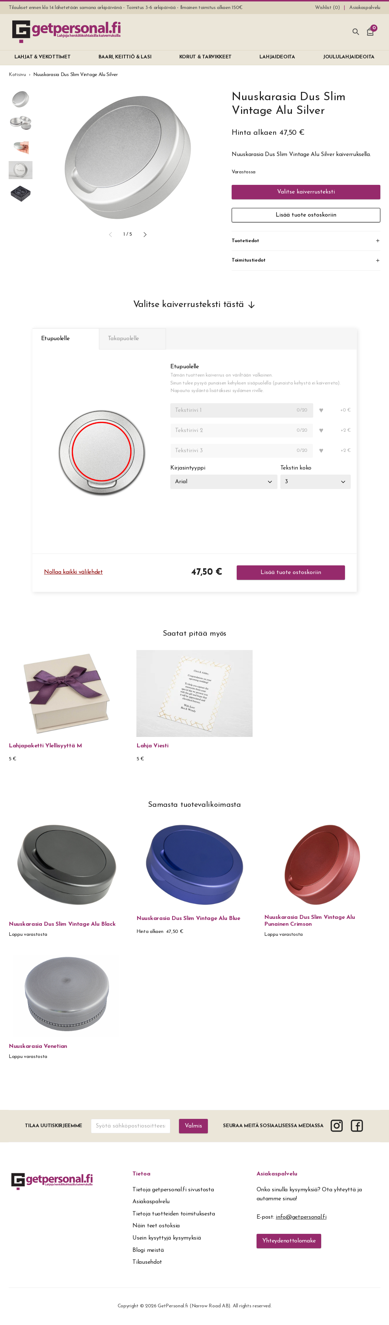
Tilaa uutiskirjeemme (53, 1126)
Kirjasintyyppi (187, 468)
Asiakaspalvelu (277, 1174)
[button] (110, 234)
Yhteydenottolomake (289, 1241)
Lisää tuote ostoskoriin (306, 215)
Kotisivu (17, 74)
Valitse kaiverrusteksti (306, 192)
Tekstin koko (295, 468)
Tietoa (141, 1174)
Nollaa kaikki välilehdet (73, 572)
